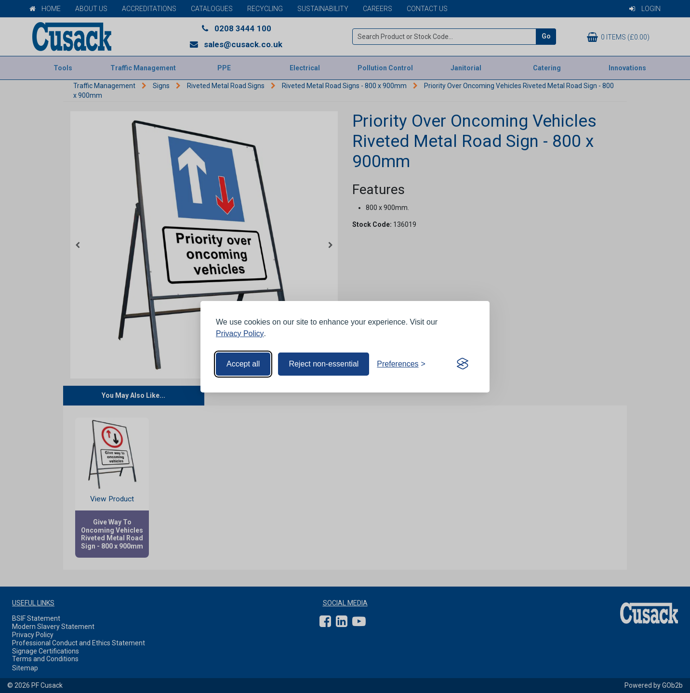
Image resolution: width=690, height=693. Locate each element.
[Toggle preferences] (401, 364)
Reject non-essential (323, 364)
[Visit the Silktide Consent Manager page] (462, 364)
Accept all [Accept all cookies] (243, 364)
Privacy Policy (240, 333)
